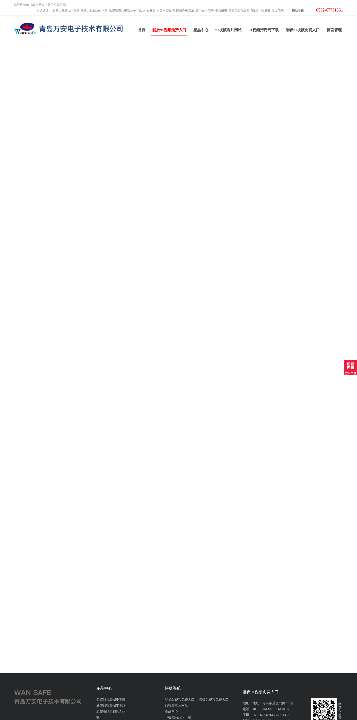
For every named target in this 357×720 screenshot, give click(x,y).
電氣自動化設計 (239, 10)
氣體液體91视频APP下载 (125, 10)
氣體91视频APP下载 (65, 10)
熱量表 (265, 10)
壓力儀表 (221, 10)
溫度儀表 (278, 10)
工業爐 (101, 686)
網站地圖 (298, 10)
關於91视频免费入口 (169, 32)
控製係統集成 (185, 10)
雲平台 (101, 680)
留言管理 (334, 30)
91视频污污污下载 (264, 30)
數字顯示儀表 (204, 10)
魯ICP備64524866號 (226, 708)
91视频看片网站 (228, 30)
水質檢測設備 (165, 10)
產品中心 (200, 30)
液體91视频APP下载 (94, 10)
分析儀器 (149, 10)
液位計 (255, 10)
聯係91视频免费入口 (303, 30)
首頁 (141, 30)
